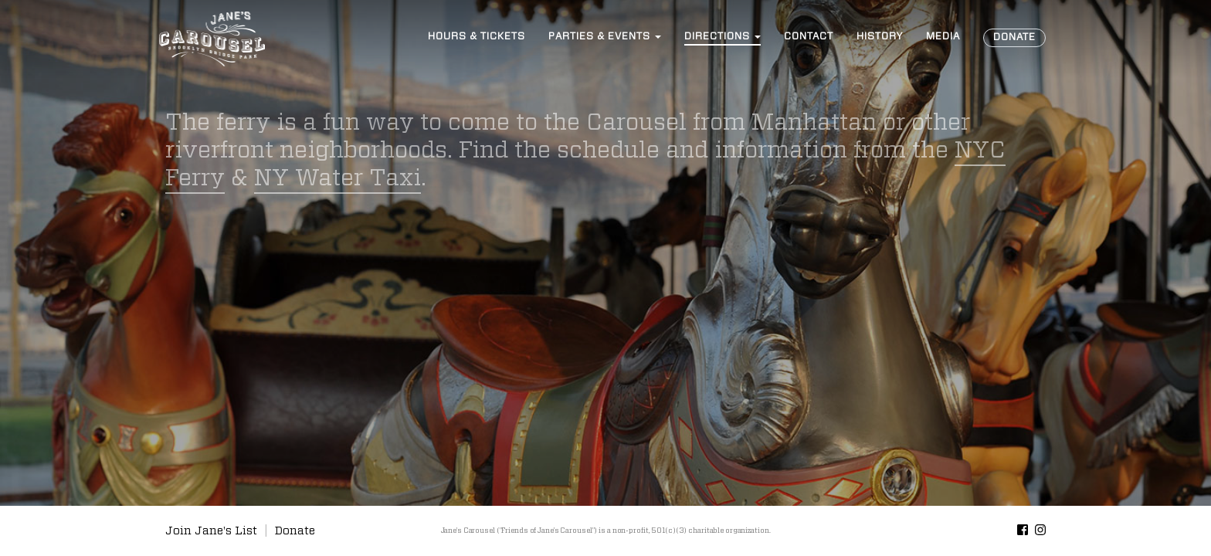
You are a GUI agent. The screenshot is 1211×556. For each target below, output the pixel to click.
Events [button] (604, 37)
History (880, 37)
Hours (476, 37)
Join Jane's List (211, 531)
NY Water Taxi (337, 178)
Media (943, 37)
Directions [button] (722, 37)
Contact (808, 37)
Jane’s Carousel (212, 38)
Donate (1014, 37)
